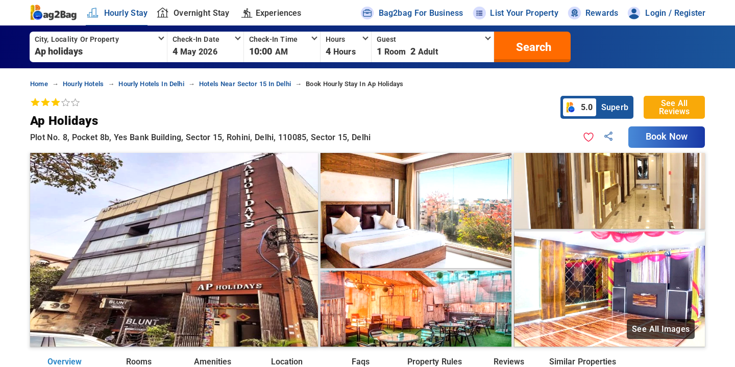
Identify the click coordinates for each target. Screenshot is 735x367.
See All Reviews (674, 107)
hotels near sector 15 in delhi (245, 84)
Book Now (667, 137)
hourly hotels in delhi (151, 84)
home (39, 84)
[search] (532, 47)
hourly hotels (83, 84)
